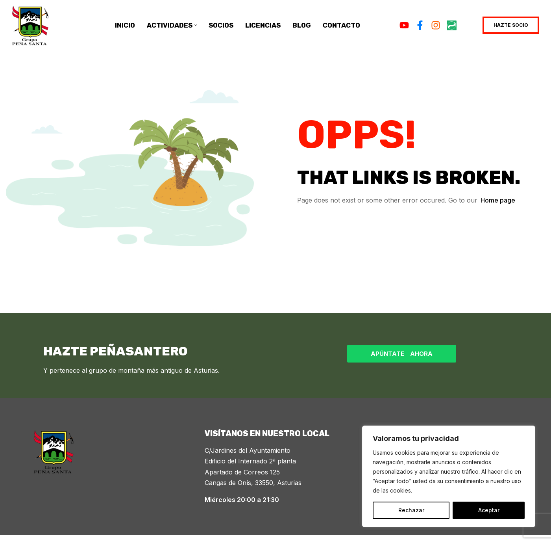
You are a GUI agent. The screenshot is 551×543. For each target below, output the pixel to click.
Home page (498, 200)
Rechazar (411, 510)
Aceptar (488, 510)
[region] (448, 476)
